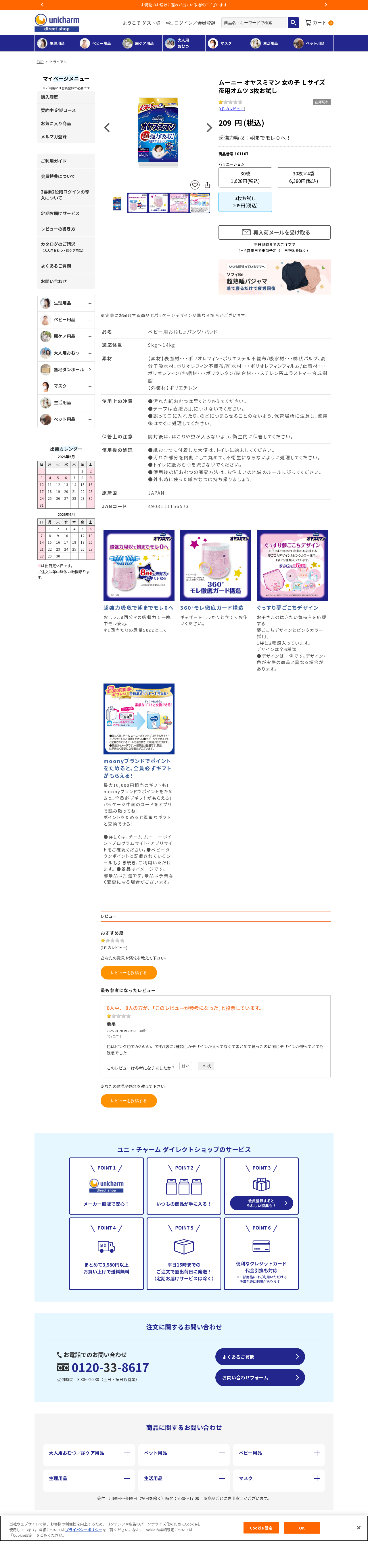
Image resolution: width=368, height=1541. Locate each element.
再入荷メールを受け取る (281, 232)
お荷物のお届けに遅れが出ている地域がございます (184, 4)
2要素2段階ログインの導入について (65, 195)
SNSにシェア (207, 184)
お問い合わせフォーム (245, 1377)
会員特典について (58, 176)
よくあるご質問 (56, 266)
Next (325, 5)
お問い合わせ (54, 281)
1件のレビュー (232, 108)
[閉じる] (358, 1527)
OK (302, 1528)
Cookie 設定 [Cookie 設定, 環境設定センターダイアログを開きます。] (261, 1528)
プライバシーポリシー (83, 1530)
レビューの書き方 (58, 229)
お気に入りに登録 (195, 185)
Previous (42, 5)
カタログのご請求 (63, 247)
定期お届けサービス (60, 213)
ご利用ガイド (54, 161)
